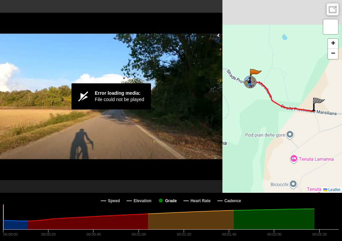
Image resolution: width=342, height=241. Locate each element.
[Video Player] (111, 96)
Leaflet (331, 189)
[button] (255, 75)
